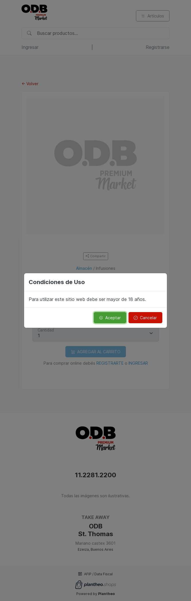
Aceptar (110, 317)
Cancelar (145, 317)
